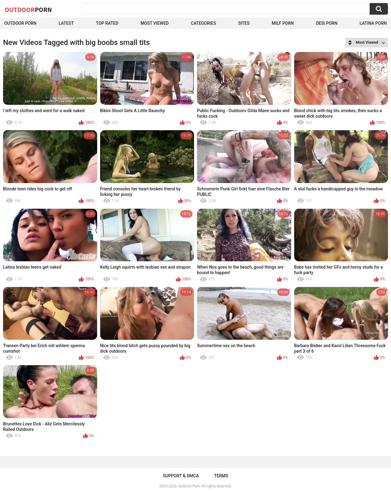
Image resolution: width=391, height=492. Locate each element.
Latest (66, 23)
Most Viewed (155, 23)
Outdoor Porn (20, 23)
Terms (221, 475)
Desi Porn (326, 23)
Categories (203, 23)
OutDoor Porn (189, 486)
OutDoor (28, 9)
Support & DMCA (181, 475)
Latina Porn (373, 23)
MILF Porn (283, 23)
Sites (244, 23)
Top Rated (107, 23)
